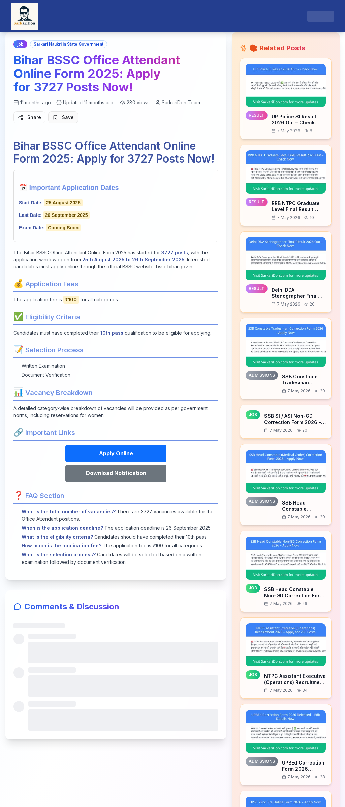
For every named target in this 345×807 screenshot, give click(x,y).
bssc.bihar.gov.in (174, 266)
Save (63, 117)
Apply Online (116, 453)
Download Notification (116, 473)
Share (29, 117)
